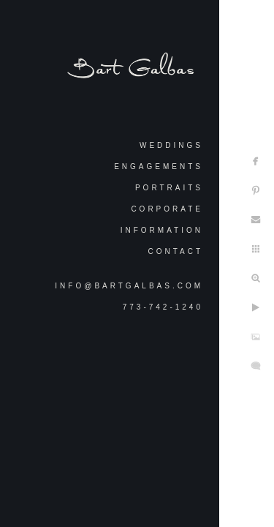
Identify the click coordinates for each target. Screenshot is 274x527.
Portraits (169, 188)
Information (162, 230)
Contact (175, 251)
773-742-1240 (163, 307)
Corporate (167, 209)
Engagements (158, 166)
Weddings (171, 145)
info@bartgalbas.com (129, 286)
